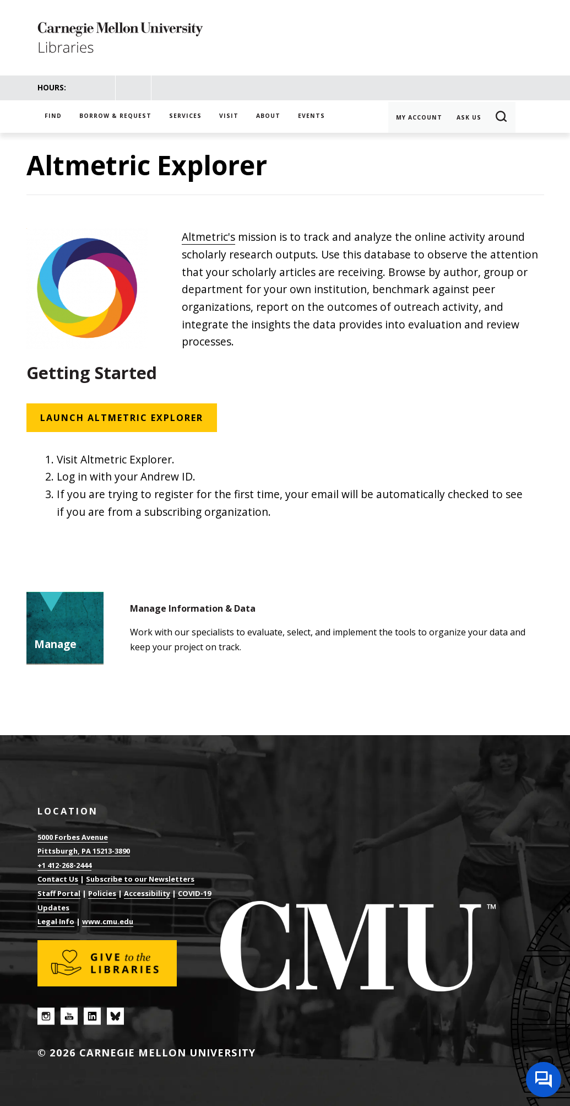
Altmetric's (208, 236)
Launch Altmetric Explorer (121, 418)
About (268, 116)
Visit (228, 116)
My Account (419, 117)
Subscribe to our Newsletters (140, 879)
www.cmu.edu (107, 921)
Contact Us (57, 879)
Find (53, 116)
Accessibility (147, 893)
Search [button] (501, 117)
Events (311, 116)
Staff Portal (58, 893)
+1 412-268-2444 (64, 865)
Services (185, 116)
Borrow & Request (115, 116)
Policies (102, 893)
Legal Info (55, 921)
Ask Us (469, 117)
